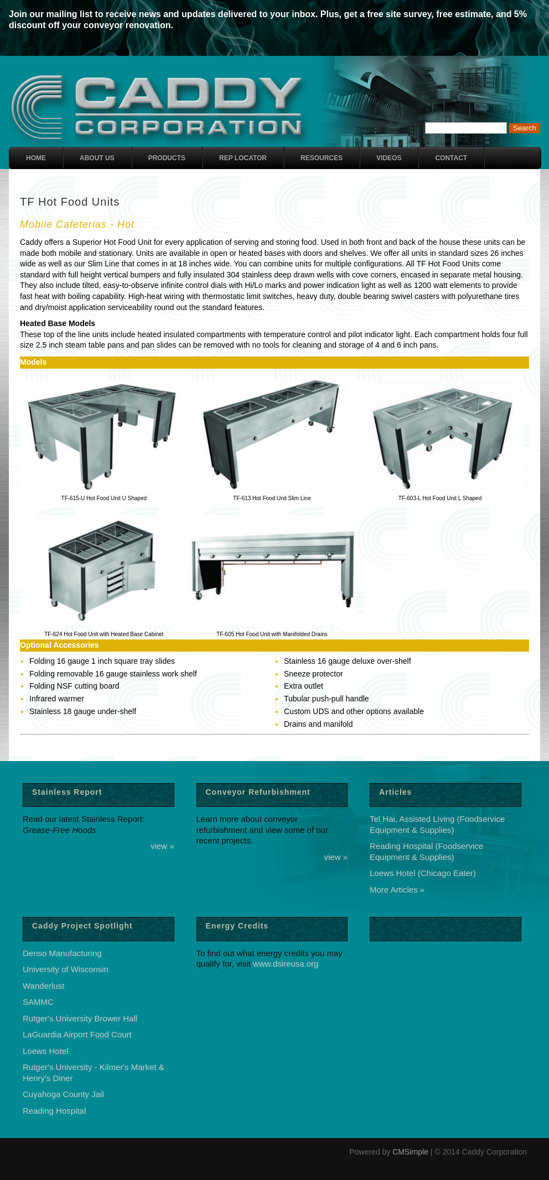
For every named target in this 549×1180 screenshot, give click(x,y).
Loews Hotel (46, 1051)
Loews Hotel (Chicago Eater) (423, 873)
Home (36, 158)
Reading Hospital (54, 1110)
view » (162, 846)
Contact (451, 158)
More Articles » (397, 889)
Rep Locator (243, 158)
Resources (322, 158)
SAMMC (38, 1001)
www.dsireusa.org (285, 963)
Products (166, 158)
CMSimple (410, 1151)
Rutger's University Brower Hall (80, 1018)
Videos (388, 158)
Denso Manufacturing (62, 953)
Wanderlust (43, 985)
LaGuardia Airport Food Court (77, 1034)
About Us (97, 158)
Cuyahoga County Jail (63, 1094)
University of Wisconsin (65, 969)
